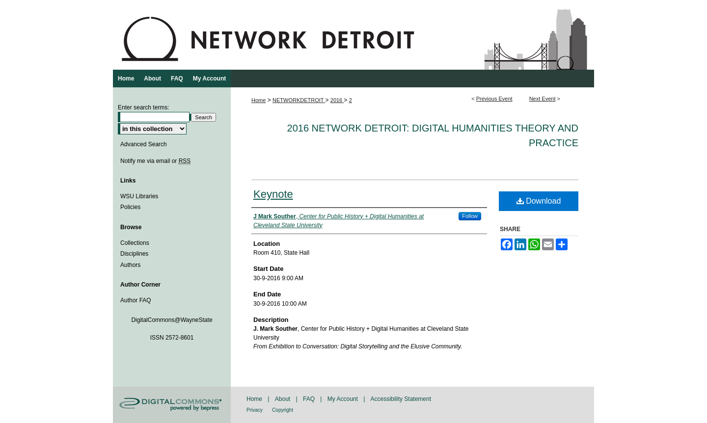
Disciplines (134, 253)
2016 (337, 100)
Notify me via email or (155, 161)
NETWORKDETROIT (298, 100)
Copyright (282, 410)
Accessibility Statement (401, 399)
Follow (470, 216)
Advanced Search (143, 144)
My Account (342, 399)
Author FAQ (135, 300)
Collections (134, 242)
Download (539, 201)
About (282, 399)
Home (258, 100)
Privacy (254, 410)
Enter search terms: (143, 107)
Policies (130, 207)
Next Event (542, 99)
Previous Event (494, 99)
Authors (130, 265)
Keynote (273, 194)
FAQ (309, 399)
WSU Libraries (139, 196)
